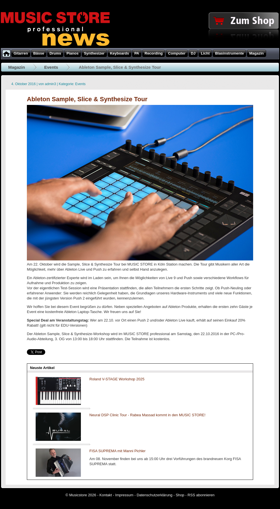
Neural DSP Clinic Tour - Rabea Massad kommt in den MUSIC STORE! (147, 415)
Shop (180, 495)
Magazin (16, 67)
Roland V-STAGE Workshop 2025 (117, 379)
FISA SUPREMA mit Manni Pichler (117, 451)
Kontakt (106, 495)
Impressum (124, 495)
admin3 (50, 84)
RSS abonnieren (201, 495)
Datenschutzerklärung (154, 495)
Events (51, 67)
